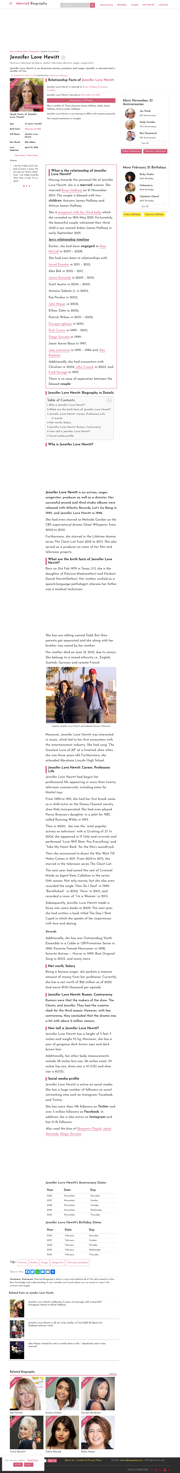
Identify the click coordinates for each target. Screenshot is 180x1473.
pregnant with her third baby (79, 212)
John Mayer (57, 304)
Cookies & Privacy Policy (89, 1460)
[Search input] (75, 5)
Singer (44, 1262)
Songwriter (58, 1262)
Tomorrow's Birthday (154, 215)
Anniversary (106, 5)
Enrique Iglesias (60, 324)
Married (31, 3)
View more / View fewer (26, 155)
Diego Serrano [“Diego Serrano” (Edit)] (70, 1134)
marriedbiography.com (131, 1460)
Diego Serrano (59, 337)
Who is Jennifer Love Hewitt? (67, 405)
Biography (34, 51)
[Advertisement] (90, 29)
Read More (33, 1460)
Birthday (122, 5)
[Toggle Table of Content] (107, 400)
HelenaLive (146, 185)
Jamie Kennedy (60, 277)
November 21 (87, 95)
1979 (39, 129)
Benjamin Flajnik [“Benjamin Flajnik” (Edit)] (89, 1128)
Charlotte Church (149, 196)
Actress (23, 1262)
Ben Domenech (148, 133)
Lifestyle (163, 5)
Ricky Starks (147, 174)
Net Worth (148, 5)
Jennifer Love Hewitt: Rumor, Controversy (75, 427)
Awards (58, 418)
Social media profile (61, 436)
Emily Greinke (147, 122)
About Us (70, 1460)
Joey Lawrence (59, 350)
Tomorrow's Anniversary (155, 151)
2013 (97, 95)
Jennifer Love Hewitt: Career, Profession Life (77, 414)
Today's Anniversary (131, 151)
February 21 (30, 129)
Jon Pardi (145, 111)
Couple (134, 5)
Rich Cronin (57, 330)
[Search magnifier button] (92, 5)
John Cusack (85, 367)
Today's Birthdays (132, 215)
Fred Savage (58, 372)
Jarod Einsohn (59, 264)
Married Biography (19, 51)
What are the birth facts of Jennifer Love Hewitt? (80, 409)
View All (144, 143)
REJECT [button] (29, 1464)
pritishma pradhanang (58, 75)
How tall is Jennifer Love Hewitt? (70, 431)
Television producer (77, 1262)
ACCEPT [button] (18, 1464)
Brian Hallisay (90, 87)
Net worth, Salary (60, 422)
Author (34, 1262)
